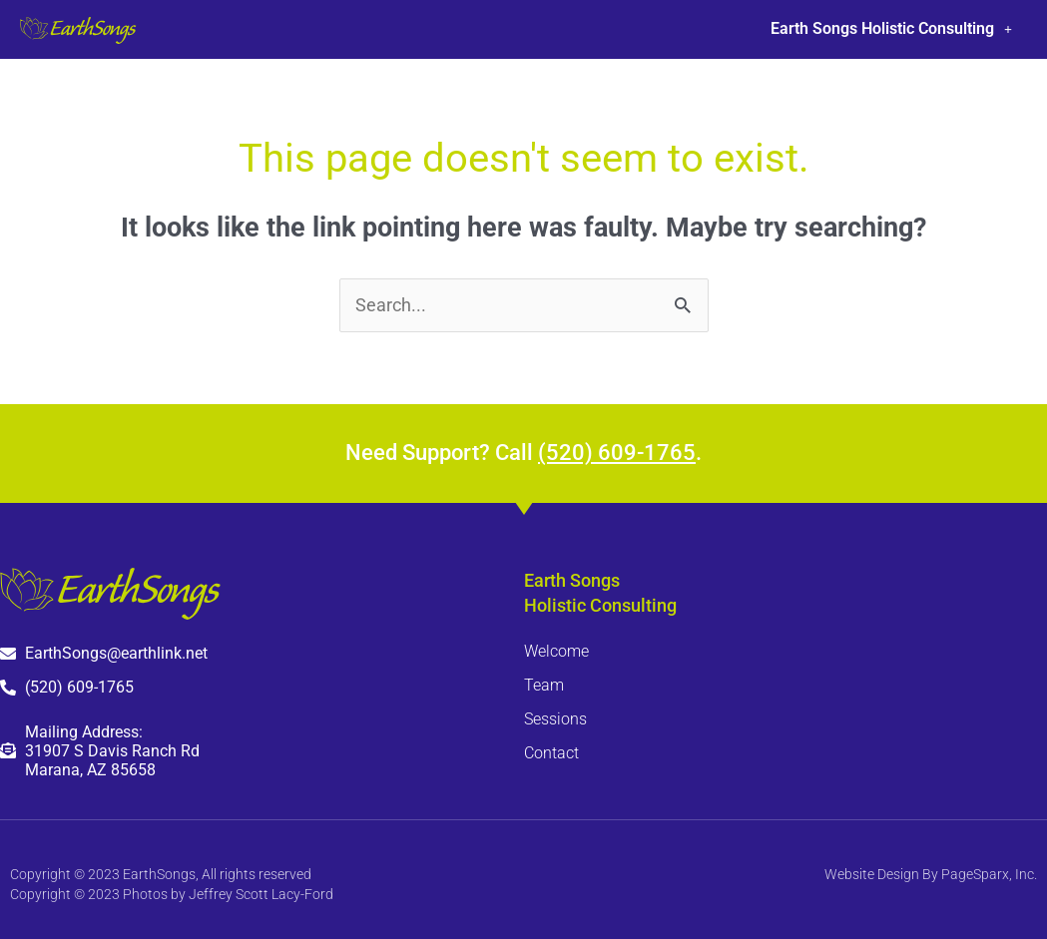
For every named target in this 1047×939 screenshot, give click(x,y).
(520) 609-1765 (617, 452)
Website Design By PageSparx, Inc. (930, 874)
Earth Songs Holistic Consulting (891, 28)
